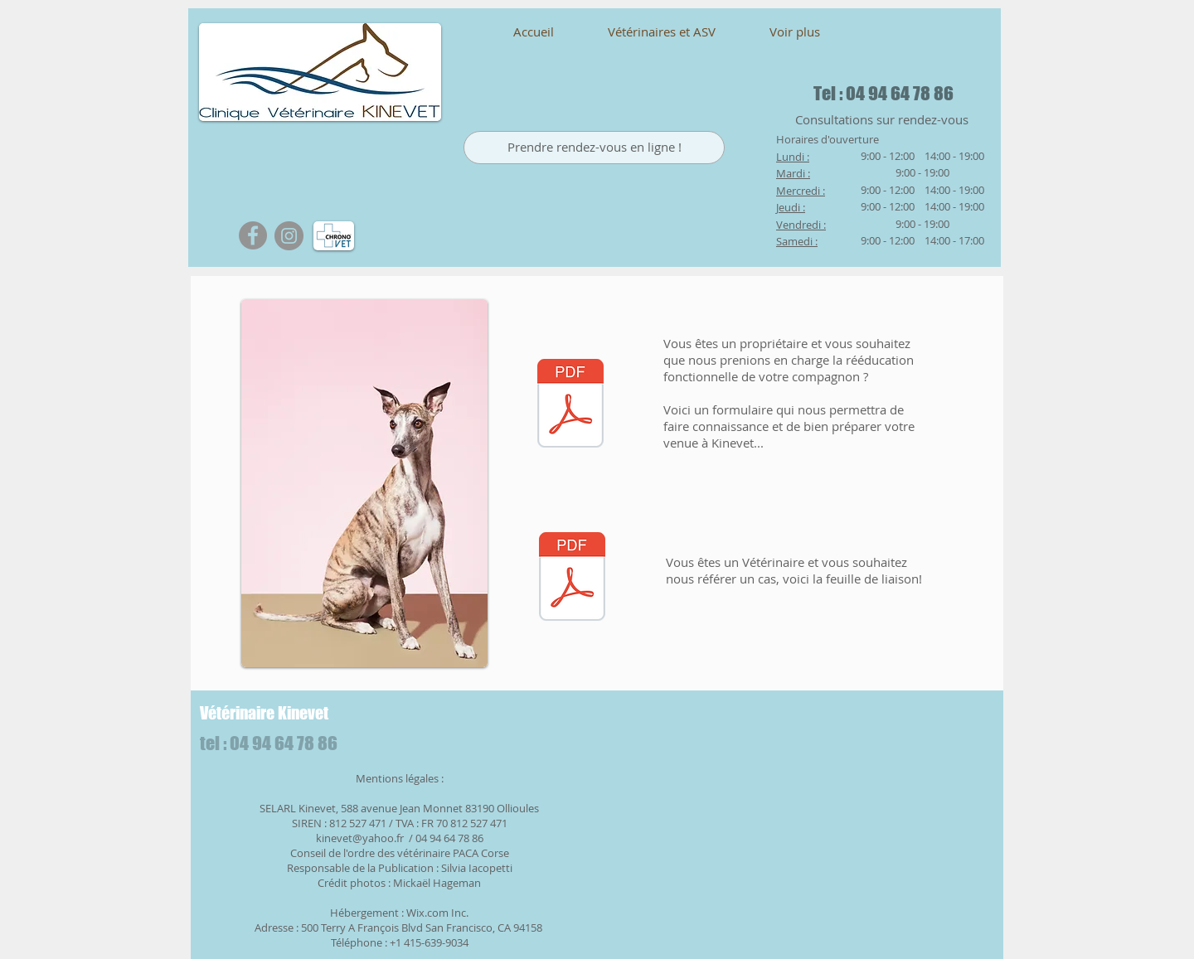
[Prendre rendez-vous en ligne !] (594, 147)
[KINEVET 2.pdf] (572, 579)
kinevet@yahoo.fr (360, 838)
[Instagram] (288, 235)
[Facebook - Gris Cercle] (253, 235)
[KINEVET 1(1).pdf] (570, 405)
